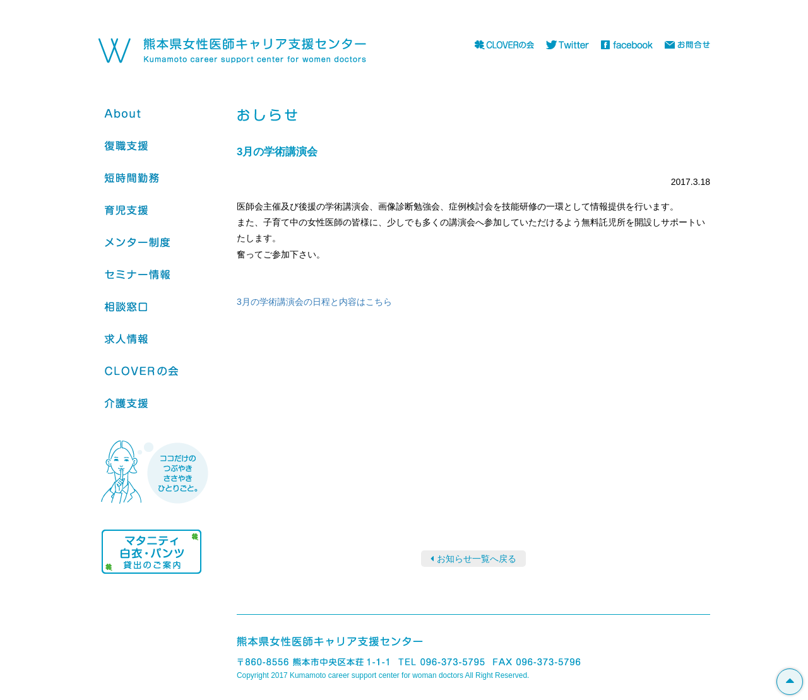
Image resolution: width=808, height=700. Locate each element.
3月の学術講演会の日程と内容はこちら (314, 302)
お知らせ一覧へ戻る (476, 559)
